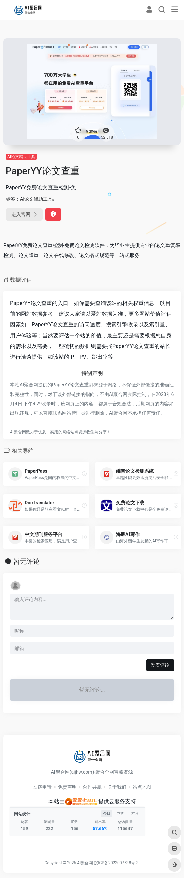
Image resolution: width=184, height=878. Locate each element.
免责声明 (67, 787)
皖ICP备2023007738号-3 (116, 862)
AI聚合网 (85, 862)
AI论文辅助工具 (21, 156)
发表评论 (160, 665)
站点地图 (142, 787)
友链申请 (42, 787)
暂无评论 (26, 561)
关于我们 (117, 787)
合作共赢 (92, 787)
